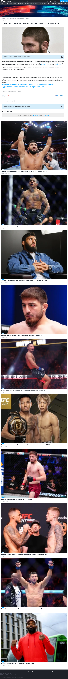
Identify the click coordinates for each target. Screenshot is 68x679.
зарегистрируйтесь (47, 115)
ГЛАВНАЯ (4, 18)
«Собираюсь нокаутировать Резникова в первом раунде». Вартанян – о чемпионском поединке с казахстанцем (31, 87)
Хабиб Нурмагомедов (8, 100)
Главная (14, 1)
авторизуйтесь (36, 115)
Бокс (10, 3)
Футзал (36, 3)
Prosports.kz (44, 64)
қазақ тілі (63, 1)
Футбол (2, 3)
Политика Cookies (40, 671)
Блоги (19, 1)
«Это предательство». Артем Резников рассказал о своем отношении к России (23, 86)
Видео (27, 1)
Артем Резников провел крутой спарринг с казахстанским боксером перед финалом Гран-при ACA (28, 84)
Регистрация (49, 1)
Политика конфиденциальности (52, 671)
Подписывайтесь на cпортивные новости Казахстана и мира (33, 57)
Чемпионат (59, 64)
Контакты (10, 671)
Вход (55, 1)
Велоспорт (60, 3)
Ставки (23, 1)
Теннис (32, 3)
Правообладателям (31, 671)
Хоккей (14, 3)
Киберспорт (20, 3)
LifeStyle (27, 3)
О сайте (4, 671)
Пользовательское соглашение (20, 671)
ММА (7, 3)
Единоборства (43, 3)
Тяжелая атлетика (52, 3)
